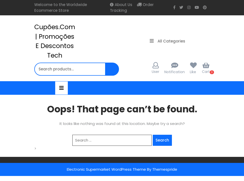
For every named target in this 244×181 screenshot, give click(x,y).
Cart (206, 68)
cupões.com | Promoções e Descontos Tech (54, 41)
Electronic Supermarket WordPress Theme (106, 169)
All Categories (167, 41)
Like (193, 71)
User (155, 68)
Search (112, 71)
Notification (174, 71)
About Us (123, 4)
